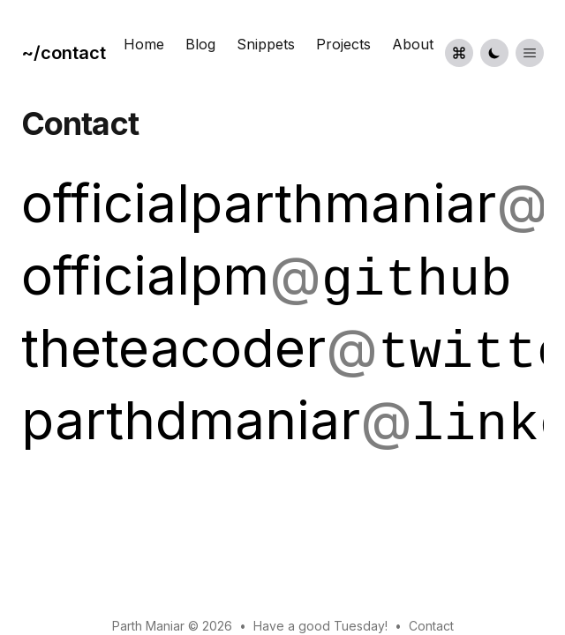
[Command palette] (459, 53)
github (416, 280)
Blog (200, 44)
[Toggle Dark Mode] (494, 53)
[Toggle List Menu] (530, 53)
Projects (343, 44)
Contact (431, 625)
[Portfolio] (67, 53)
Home (144, 44)
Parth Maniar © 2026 (172, 625)
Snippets (266, 44)
